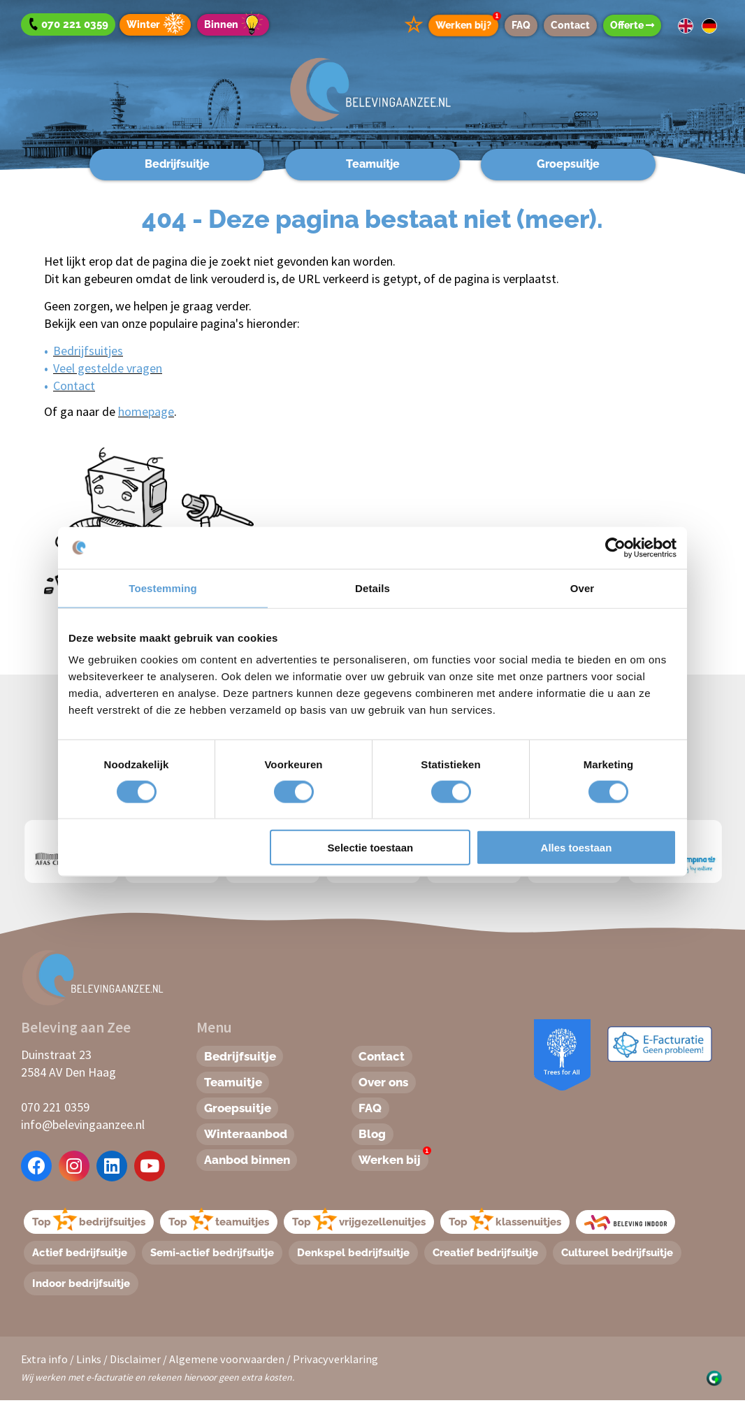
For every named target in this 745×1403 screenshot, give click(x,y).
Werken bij (396, 1161)
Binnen (235, 25)
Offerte (632, 25)
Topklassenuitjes (505, 1221)
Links (88, 1362)
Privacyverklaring (335, 1362)
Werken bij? (466, 23)
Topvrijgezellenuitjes (359, 1221)
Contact (570, 25)
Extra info (44, 1362)
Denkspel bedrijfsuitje (354, 1253)
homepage (146, 411)
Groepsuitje (568, 164)
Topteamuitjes (219, 1221)
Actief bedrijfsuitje (80, 1253)
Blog (373, 1136)
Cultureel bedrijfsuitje (618, 1253)
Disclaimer (135, 1362)
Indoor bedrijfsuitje (82, 1285)
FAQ (521, 25)
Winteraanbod (249, 1136)
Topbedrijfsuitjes (89, 1221)
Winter (157, 25)
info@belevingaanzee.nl (83, 1124)
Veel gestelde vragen (107, 368)
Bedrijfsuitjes (88, 351)
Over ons (386, 1083)
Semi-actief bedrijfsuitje (213, 1253)
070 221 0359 (55, 1107)
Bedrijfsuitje (177, 164)
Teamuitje (373, 164)
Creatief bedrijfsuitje (486, 1253)
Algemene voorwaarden (226, 1362)
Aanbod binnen (251, 1163)
